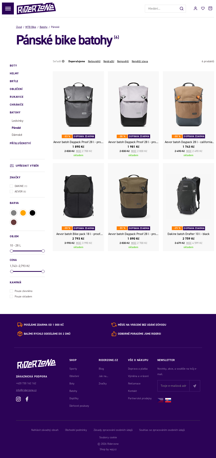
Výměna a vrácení (138, 376)
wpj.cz (113, 449)
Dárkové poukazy (79, 406)
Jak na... (103, 376)
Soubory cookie (108, 437)
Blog (101, 369)
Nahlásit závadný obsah (44, 430)
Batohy (44, 27)
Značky (103, 383)
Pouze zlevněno (21, 290)
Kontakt (132, 391)
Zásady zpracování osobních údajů (113, 430)
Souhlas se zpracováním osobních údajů (162, 430)
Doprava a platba (138, 369)
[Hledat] (182, 8)
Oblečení (74, 376)
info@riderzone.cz (26, 390)
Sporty (73, 369)
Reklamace (134, 383)
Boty (71, 383)
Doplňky (74, 398)
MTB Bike (30, 27)
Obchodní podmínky (76, 430)
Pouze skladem (21, 296)
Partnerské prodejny (140, 398)
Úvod (19, 27)
